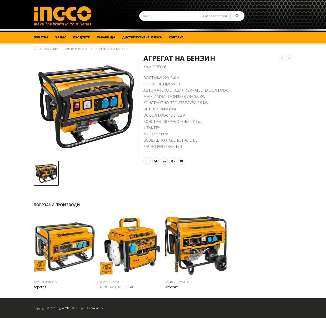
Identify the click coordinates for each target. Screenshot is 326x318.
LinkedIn (164, 161)
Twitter (156, 161)
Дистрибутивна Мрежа (142, 37)
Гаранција (106, 37)
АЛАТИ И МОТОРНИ (45, 282)
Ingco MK (63, 308)
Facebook (147, 161)
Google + (173, 161)
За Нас (60, 37)
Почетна (41, 37)
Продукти (82, 37)
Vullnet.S (97, 308)
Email (181, 161)
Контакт (176, 37)
